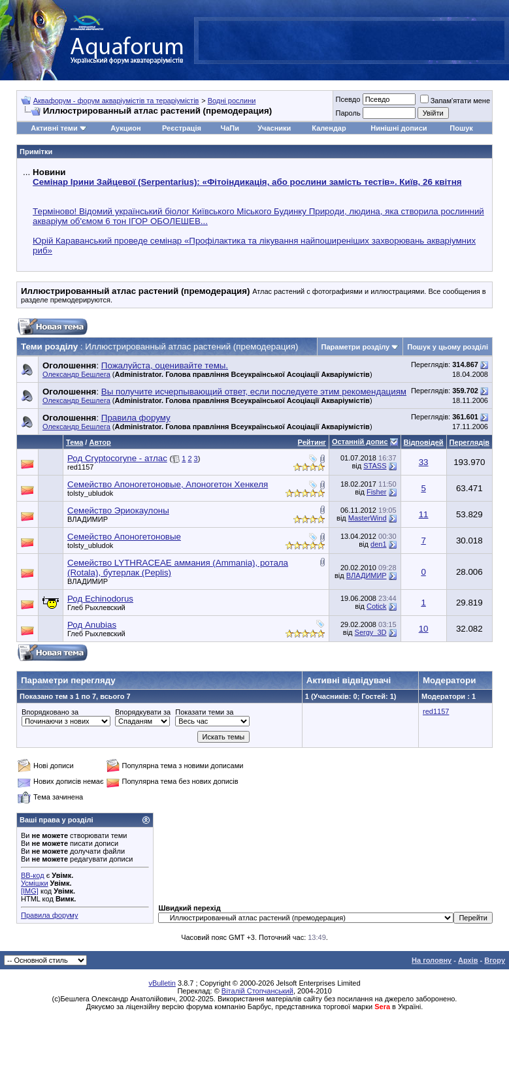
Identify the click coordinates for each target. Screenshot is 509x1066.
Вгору (494, 960)
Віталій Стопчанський (257, 991)
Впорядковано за (50, 712)
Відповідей (424, 442)
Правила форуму (49, 915)
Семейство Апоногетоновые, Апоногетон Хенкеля (167, 484)
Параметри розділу (355, 347)
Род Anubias (91, 625)
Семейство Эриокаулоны (118, 510)
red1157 (80, 467)
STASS (374, 466)
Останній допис (360, 441)
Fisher (377, 492)
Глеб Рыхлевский (96, 607)
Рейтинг (312, 442)
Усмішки (34, 883)
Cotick (377, 606)
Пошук (461, 128)
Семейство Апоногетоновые (124, 536)
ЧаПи (229, 128)
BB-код (32, 875)
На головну (432, 960)
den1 (378, 544)
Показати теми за (204, 712)
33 (424, 462)
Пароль (347, 113)
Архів (468, 960)
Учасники (274, 128)
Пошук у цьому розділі (447, 347)
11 (424, 514)
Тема (74, 442)
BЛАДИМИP (87, 519)
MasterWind (367, 518)
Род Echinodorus (100, 599)
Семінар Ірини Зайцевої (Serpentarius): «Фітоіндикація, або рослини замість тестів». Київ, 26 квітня (247, 182)
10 (424, 629)
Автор (99, 442)
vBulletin (162, 983)
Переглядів (469, 442)
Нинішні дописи (398, 128)
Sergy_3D (371, 632)
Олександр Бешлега (76, 374)
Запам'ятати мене (455, 101)
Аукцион (125, 128)
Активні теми (54, 128)
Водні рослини (232, 101)
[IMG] (30, 891)
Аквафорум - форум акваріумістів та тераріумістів (116, 101)
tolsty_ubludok (90, 493)
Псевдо (347, 99)
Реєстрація (181, 128)
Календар (329, 128)
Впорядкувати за (143, 712)
